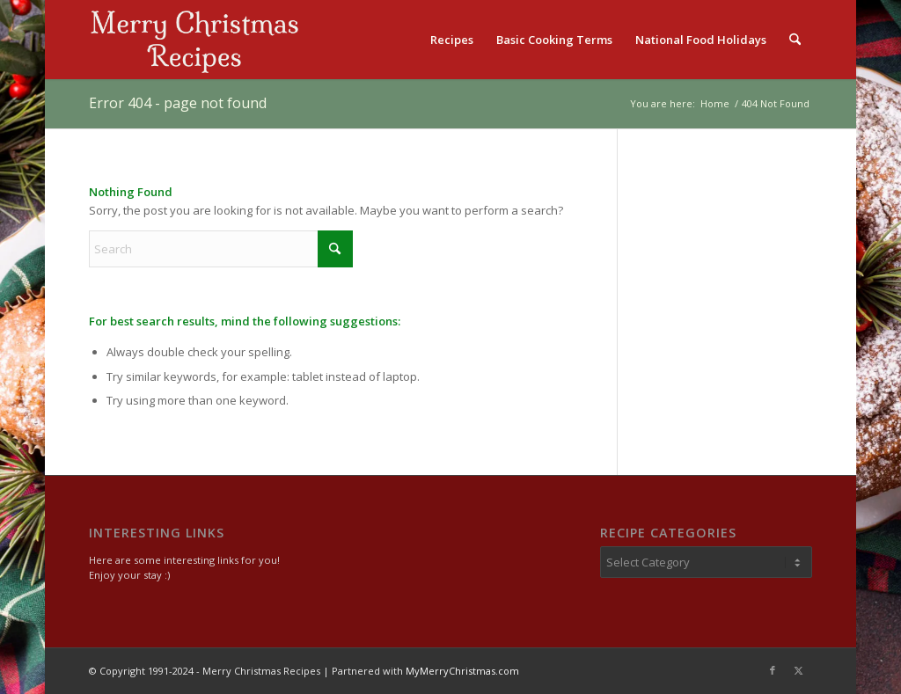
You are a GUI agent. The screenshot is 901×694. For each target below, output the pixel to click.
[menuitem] (452, 39)
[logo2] (194, 39)
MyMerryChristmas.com (462, 670)
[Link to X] (799, 670)
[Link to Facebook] (772, 670)
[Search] (795, 39)
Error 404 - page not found (178, 103)
